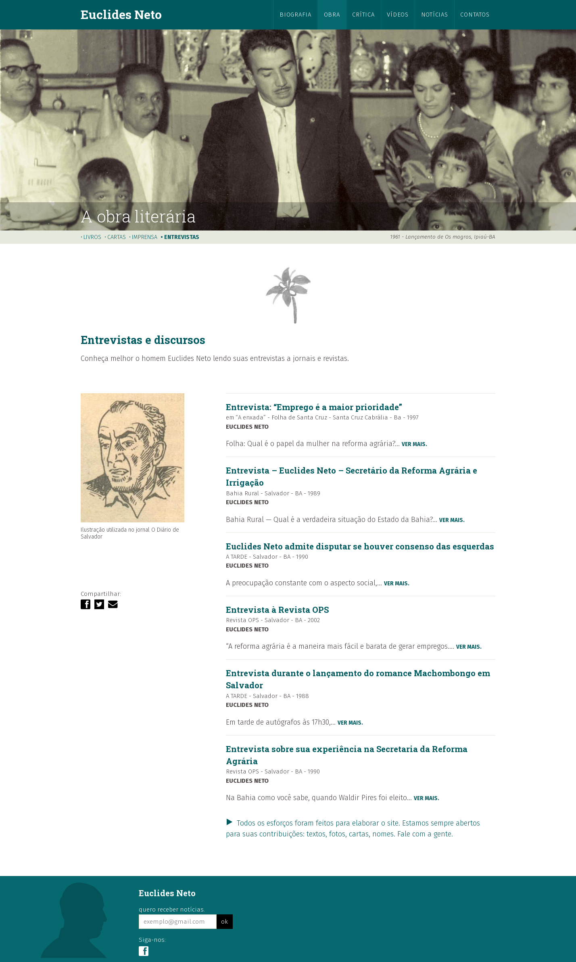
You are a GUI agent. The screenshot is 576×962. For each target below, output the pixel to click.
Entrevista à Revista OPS (277, 609)
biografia (295, 14)
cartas (116, 237)
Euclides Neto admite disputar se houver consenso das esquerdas (360, 546)
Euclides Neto (121, 14)
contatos (474, 14)
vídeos (397, 14)
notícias (434, 14)
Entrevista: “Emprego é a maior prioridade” (314, 407)
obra (332, 14)
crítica (363, 14)
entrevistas (181, 237)
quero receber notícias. (172, 909)
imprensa (144, 237)
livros (92, 237)
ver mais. (414, 444)
